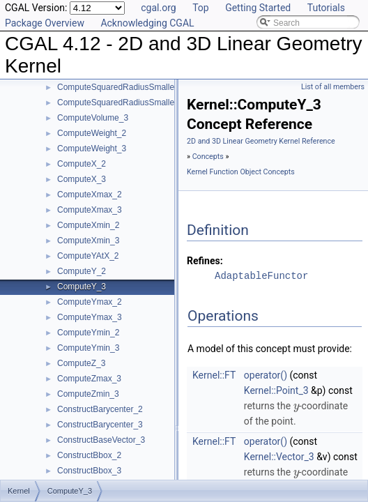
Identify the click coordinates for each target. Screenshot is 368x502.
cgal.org (158, 7)
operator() (265, 375)
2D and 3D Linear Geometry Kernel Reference (261, 141)
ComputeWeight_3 (91, 148)
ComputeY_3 (81, 286)
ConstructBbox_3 (89, 471)
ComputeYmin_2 (88, 332)
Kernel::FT (214, 375)
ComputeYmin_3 (88, 348)
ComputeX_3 (81, 179)
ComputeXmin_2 (88, 225)
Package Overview (44, 23)
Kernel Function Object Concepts (241, 171)
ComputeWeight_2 (91, 133)
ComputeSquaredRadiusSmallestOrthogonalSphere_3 (158, 102)
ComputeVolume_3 (92, 118)
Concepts (208, 156)
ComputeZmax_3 (89, 378)
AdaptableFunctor (261, 275)
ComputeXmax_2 (89, 194)
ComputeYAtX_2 (88, 256)
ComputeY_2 (81, 271)
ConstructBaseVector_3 (101, 440)
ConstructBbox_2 (89, 455)
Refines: (205, 260)
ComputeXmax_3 (89, 210)
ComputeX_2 (81, 164)
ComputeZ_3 (81, 363)
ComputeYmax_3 (89, 317)
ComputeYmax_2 (89, 302)
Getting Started (258, 7)
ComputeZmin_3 (88, 394)
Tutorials (326, 7)
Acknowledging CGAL (147, 23)
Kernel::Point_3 (276, 390)
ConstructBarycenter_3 (100, 424)
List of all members (333, 86)
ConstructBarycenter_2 (100, 409)
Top (200, 7)
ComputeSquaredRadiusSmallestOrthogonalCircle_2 (155, 87)
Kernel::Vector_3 (279, 456)
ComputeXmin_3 (88, 240)
